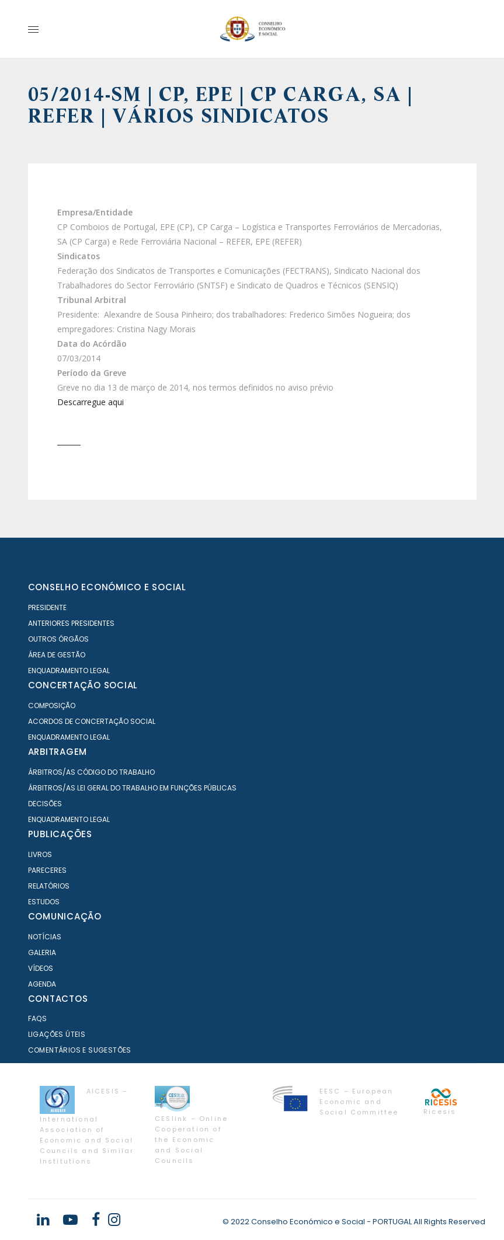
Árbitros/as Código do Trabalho (91, 772)
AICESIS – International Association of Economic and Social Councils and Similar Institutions (87, 1126)
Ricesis (439, 1111)
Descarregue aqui (90, 401)
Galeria (42, 952)
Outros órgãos (58, 639)
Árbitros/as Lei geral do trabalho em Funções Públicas (132, 788)
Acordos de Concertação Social (91, 721)
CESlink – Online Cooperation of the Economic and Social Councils (191, 1139)
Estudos (44, 902)
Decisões (45, 804)
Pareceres (47, 870)
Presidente (47, 607)
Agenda (42, 984)
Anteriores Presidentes (71, 623)
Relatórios (48, 886)
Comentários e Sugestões (79, 1050)
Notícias (44, 937)
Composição (51, 705)
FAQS (37, 1018)
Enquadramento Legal (69, 670)
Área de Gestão (56, 655)
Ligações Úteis (57, 1034)
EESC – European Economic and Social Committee (359, 1101)
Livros (40, 854)
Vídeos (40, 968)
